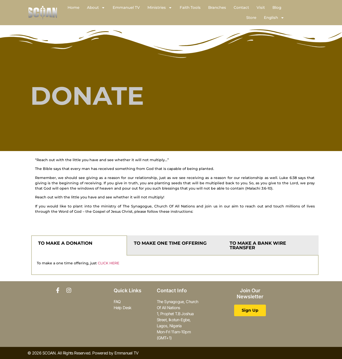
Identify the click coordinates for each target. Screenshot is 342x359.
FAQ (117, 301)
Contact (241, 7)
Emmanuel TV (126, 7)
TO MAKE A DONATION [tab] (65, 243)
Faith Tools (190, 7)
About (96, 7)
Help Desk (123, 307)
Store (251, 17)
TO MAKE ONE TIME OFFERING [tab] (170, 243)
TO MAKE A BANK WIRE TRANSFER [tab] (258, 245)
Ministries (159, 7)
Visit (261, 7)
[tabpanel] (175, 265)
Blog (276, 7)
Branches (217, 7)
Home (73, 7)
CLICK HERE (108, 263)
